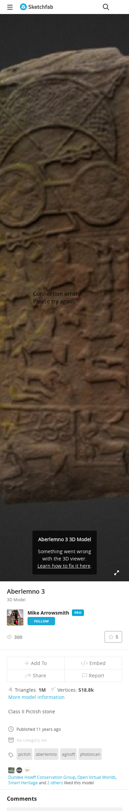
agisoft (68, 754)
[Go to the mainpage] (36, 6)
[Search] (106, 7)
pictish (24, 754)
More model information (36, 697)
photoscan (90, 754)
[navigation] (10, 7)
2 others (55, 782)
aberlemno (46, 754)
